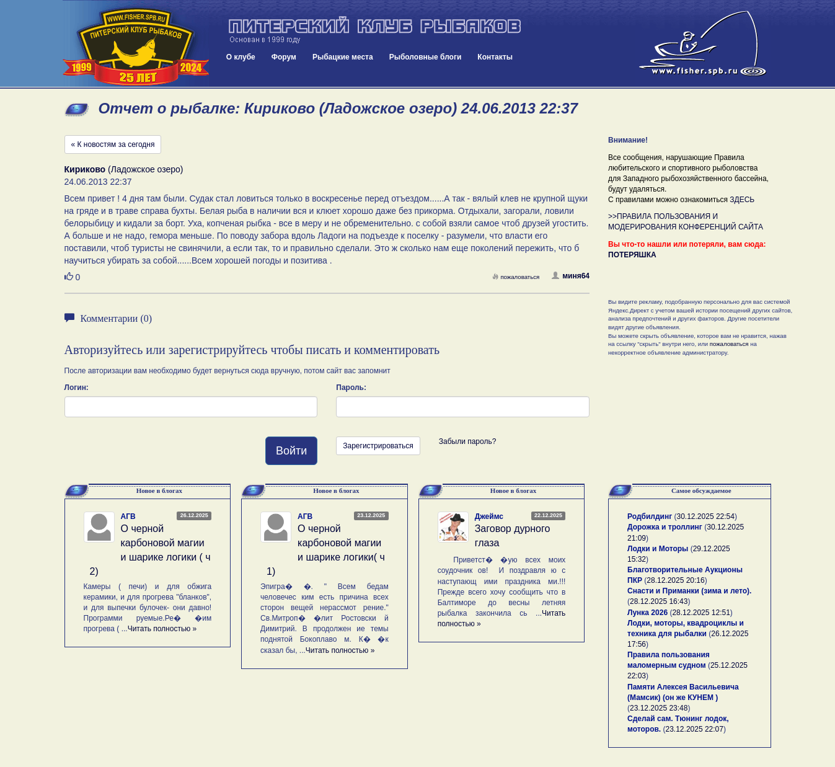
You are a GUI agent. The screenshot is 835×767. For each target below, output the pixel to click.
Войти (291, 451)
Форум (284, 57)
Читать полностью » (162, 628)
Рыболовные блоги (425, 57)
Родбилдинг (649, 516)
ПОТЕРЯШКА (632, 254)
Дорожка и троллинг (664, 527)
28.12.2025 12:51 (701, 612)
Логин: (76, 387)
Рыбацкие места (342, 57)
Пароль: (351, 387)
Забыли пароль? (468, 441)
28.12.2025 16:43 (658, 601)
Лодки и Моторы (657, 548)
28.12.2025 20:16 (675, 580)
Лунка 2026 (647, 612)
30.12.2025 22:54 (706, 516)
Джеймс (489, 516)
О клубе (240, 57)
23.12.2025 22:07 (694, 729)
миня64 (571, 276)
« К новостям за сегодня (113, 144)
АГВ (128, 516)
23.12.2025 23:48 (658, 708)
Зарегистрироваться (378, 445)
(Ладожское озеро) (123, 169)
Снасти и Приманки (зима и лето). (689, 591)
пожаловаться (515, 276)
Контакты (495, 57)
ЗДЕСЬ (742, 199)
